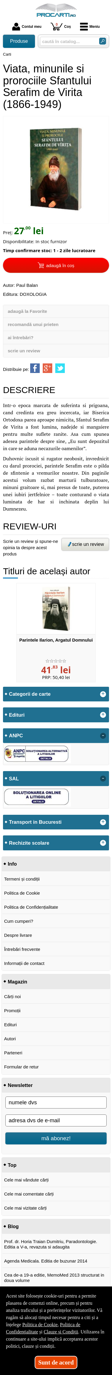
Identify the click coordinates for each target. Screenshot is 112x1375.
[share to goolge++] (47, 368)
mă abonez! (56, 1138)
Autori (10, 1038)
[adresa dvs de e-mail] (56, 1120)
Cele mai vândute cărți (26, 1179)
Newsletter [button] (20, 1085)
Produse (19, 41)
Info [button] (12, 864)
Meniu (90, 27)
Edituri (10, 1024)
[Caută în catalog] (102, 41)
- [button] (103, 736)
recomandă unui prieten (33, 324)
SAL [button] (14, 778)
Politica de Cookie (22, 893)
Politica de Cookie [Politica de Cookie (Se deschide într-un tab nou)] (40, 1324)
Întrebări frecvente (22, 949)
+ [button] (103, 694)
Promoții (12, 1010)
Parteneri (13, 1052)
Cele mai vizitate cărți (25, 1207)
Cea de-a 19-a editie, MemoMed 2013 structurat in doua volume (54, 1277)
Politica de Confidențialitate (31, 907)
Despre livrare (18, 935)
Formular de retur (21, 1066)
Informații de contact (24, 963)
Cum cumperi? (18, 921)
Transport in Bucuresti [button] (35, 822)
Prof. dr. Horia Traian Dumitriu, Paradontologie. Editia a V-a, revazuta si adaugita (50, 1244)
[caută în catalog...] (67, 41)
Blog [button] (13, 1226)
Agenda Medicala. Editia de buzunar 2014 (46, 1260)
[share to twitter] (60, 368)
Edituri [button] (16, 715)
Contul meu (27, 27)
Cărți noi (12, 996)
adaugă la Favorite (27, 311)
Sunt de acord (56, 1362)
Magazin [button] (17, 981)
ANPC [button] (16, 735)
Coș (60, 26)
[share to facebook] (35, 368)
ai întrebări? (20, 337)
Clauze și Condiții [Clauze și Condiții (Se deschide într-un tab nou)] (61, 1331)
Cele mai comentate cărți (29, 1193)
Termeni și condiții (22, 878)
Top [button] (12, 1165)
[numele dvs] (56, 1102)
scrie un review (24, 350)
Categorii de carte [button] (29, 694)
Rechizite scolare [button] (29, 843)
